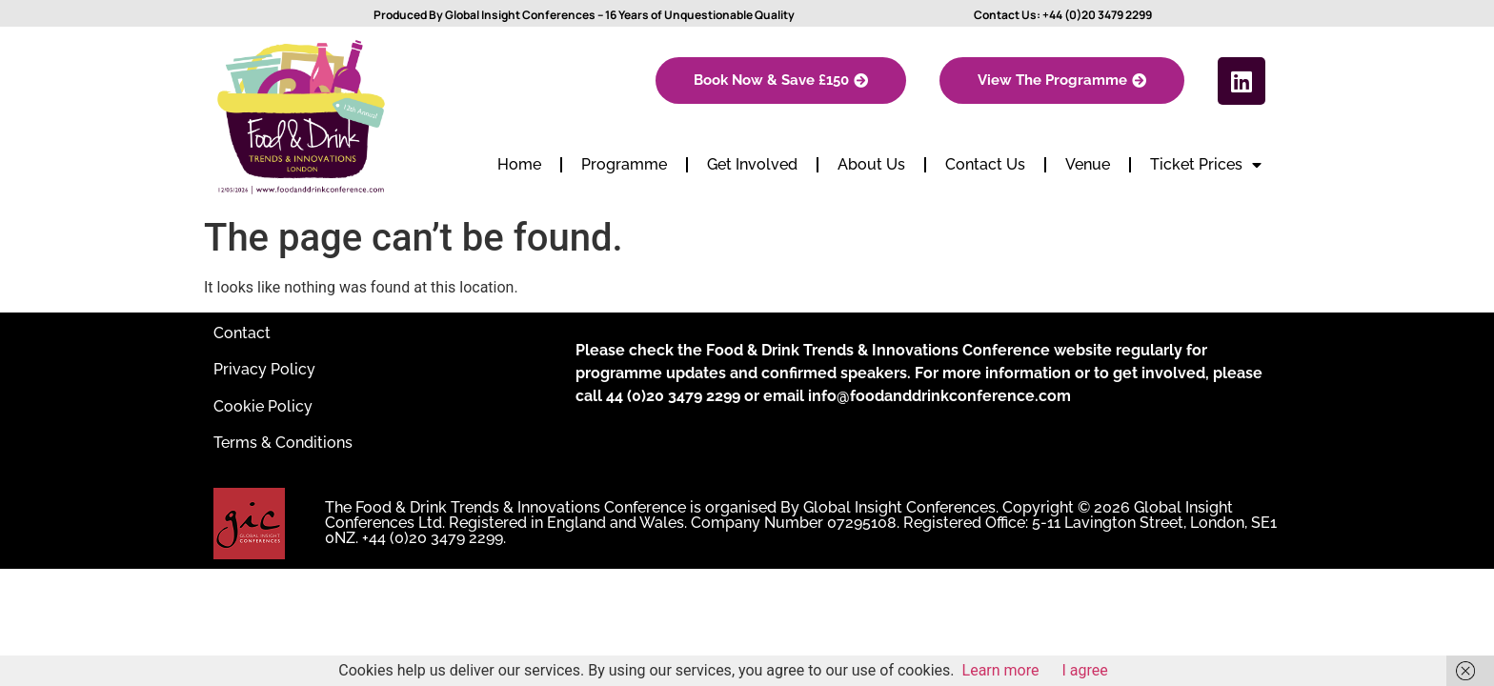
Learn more (1001, 670)
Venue (1087, 164)
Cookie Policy (263, 406)
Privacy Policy (264, 369)
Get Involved (752, 164)
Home (519, 164)
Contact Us (985, 164)
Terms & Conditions (283, 443)
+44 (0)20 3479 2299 (1097, 15)
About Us (871, 164)
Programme (624, 164)
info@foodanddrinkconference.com (939, 396)
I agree (1085, 670)
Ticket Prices (1206, 165)
